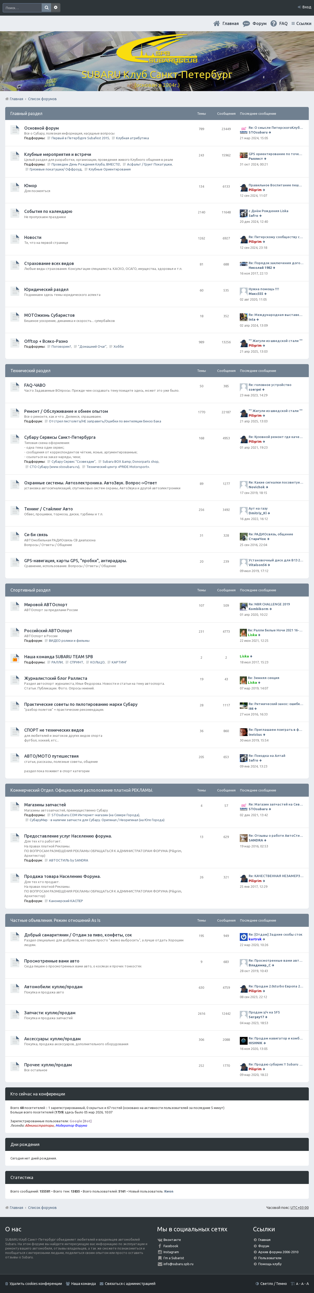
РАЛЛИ (57, 662)
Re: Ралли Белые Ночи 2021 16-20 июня (276, 630)
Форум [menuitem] (260, 23)
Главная (231, 23)
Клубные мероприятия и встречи (57, 154)
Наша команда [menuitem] (83, 1284)
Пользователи (269, 1258)
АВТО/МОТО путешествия (51, 756)
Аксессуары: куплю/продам (52, 1038)
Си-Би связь (36, 534)
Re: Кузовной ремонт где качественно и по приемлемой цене (276, 437)
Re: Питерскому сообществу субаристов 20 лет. (276, 237)
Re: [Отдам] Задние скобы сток (275, 934)
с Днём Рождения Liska (268, 211)
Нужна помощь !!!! (264, 289)
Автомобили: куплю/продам (53, 986)
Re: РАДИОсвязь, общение (271, 534)
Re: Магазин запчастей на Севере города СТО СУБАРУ (276, 804)
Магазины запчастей (45, 804)
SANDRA (256, 840)
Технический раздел (30, 370)
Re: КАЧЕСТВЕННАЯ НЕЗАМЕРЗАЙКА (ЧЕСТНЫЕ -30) (276, 876)
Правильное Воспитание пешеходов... (276, 185)
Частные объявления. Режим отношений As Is (55, 920)
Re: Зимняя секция (263, 678)
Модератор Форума (71, 1125)
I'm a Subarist (174, 1258)
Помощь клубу (269, 1264)
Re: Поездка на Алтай (267, 755)
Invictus (255, 734)
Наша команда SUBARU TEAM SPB (58, 656)
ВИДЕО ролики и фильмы (69, 640)
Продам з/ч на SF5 (264, 1012)
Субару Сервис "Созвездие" (74, 461)
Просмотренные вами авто (51, 961)
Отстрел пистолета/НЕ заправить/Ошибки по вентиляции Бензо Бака (105, 421)
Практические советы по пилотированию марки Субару (80, 704)
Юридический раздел (46, 289)
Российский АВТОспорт (48, 630)
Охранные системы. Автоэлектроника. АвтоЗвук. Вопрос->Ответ (90, 482)
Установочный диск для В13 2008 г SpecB (276, 560)
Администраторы (39, 1125)
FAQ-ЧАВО (35, 385)
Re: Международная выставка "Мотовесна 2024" (276, 314)
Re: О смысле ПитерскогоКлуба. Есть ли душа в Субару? (276, 127)
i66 (251, 708)
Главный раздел (26, 113)
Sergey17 (256, 1017)
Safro (253, 215)
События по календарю (48, 211)
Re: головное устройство (270, 384)
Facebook (171, 1246)
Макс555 (256, 293)
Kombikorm (258, 609)
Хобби (119, 346)
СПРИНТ (76, 662)
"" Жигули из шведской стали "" (276, 341)
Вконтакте (172, 1239)
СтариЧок (257, 539)
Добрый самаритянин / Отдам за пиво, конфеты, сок (78, 935)
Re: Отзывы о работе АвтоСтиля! (276, 835)
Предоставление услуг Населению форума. (68, 836)
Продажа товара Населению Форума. (62, 876)
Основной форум (41, 128)
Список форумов (42, 1208)
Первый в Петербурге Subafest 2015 (80, 138)
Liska (252, 635)
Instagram (171, 1252)
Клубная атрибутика (132, 138)
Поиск (46, 7)
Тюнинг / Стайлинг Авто (48, 508)
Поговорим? (61, 346)
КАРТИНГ (119, 662)
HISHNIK (255, 1043)
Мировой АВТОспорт (45, 604)
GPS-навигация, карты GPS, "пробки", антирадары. (75, 560)
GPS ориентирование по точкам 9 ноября (276, 154)
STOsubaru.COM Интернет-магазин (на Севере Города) (95, 815)
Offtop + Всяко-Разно (46, 341)
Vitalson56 (258, 565)
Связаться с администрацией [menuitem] (130, 1284)
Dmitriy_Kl (258, 513)
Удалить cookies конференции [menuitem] (36, 1284)
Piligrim (255, 190)
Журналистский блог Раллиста (55, 678)
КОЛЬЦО (97, 662)
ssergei (255, 389)
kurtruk (255, 939)
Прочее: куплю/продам (48, 1064)
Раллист (256, 158)
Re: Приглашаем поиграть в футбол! (276, 729)
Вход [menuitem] (307, 7)
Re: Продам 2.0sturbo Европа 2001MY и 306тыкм (276, 986)
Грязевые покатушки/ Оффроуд (56, 169)
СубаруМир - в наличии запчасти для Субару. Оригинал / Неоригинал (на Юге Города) (97, 820)
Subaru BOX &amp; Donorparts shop (131, 461)
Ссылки (303, 23)
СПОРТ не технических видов (54, 730)
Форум (263, 1246)
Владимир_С (260, 965)
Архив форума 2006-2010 (278, 1252)
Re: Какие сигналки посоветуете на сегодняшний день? (276, 482)
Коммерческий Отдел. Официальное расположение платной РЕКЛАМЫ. (81, 790)
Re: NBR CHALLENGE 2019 (269, 604)
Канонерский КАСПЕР (66, 901)
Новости (32, 237)
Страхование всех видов (49, 263)
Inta (252, 319)
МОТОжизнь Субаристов (49, 315)
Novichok (257, 487)
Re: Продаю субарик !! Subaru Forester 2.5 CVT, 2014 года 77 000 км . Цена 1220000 (276, 1064)
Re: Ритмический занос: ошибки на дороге (276, 704)
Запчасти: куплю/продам (50, 1012)
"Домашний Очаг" (92, 346)
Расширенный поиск (55, 7)
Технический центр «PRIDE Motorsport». (118, 466)
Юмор (30, 185)
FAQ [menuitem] (283, 23)
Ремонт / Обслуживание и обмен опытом (66, 411)
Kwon (168, 1191)
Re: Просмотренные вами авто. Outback (276, 960)
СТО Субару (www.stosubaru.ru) (54, 466)
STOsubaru (258, 132)
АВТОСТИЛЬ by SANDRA (68, 860)
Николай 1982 (260, 267)
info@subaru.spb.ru (178, 1264)
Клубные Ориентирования (110, 169)
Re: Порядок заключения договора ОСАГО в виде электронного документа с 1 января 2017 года (276, 263)
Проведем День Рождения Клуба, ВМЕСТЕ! (86, 164)
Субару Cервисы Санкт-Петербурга (60, 437)
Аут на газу (258, 508)
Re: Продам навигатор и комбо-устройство (276, 1038)
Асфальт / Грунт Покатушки (149, 164)
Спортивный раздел (30, 590)
